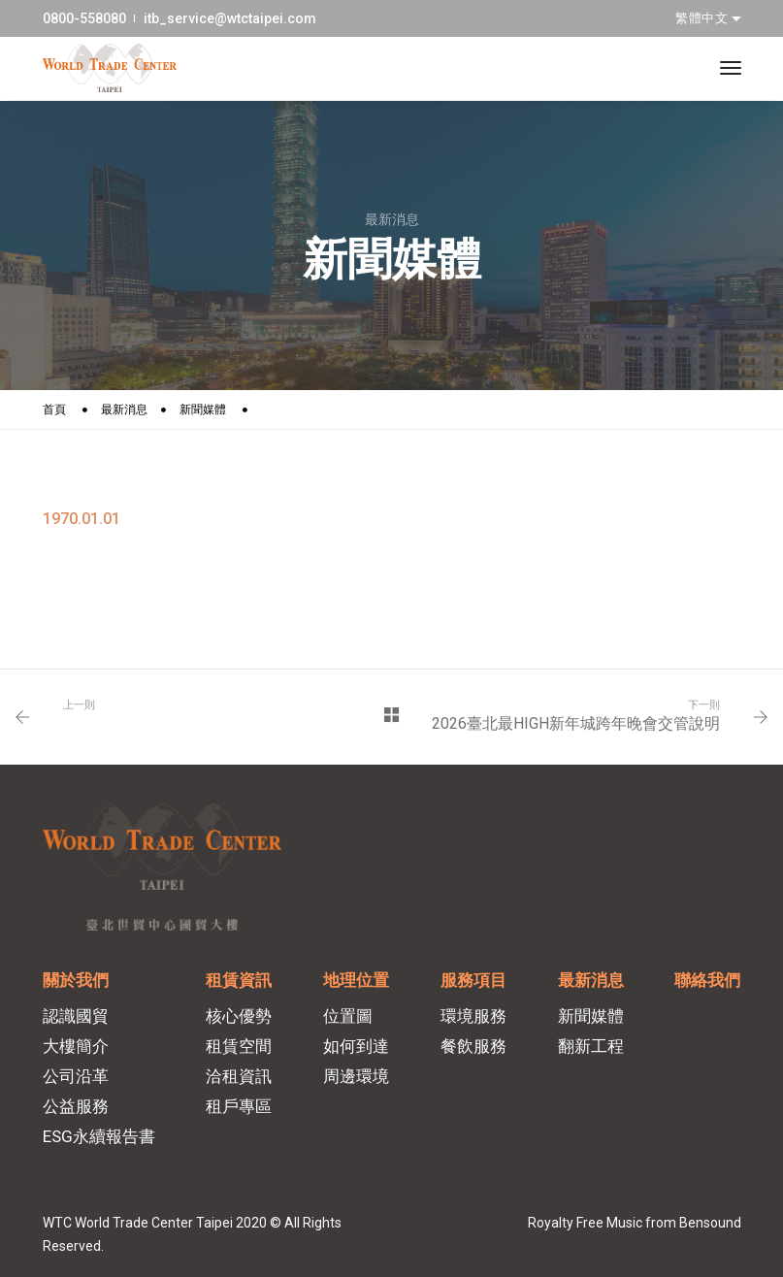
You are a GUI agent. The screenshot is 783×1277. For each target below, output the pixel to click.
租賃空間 (239, 1046)
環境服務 (473, 1016)
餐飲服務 (473, 1046)
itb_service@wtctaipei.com (230, 18)
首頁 (54, 409)
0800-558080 (84, 18)
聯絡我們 (707, 980)
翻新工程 (591, 1046)
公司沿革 (76, 1076)
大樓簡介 (76, 1046)
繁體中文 (703, 18)
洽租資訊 (239, 1076)
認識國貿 (76, 1016)
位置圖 (348, 1016)
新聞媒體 (202, 409)
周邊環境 (356, 1076)
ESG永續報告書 (99, 1136)
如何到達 (356, 1046)
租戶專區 (239, 1106)
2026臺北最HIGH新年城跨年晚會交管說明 (576, 723)
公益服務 (76, 1106)
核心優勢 (239, 1016)
